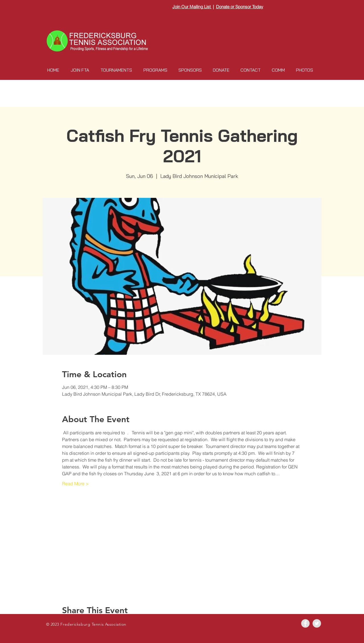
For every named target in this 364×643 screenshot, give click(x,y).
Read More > (75, 483)
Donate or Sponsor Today (239, 6)
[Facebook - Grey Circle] (305, 623)
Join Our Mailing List (192, 6)
